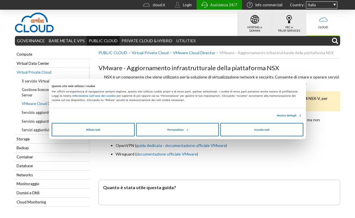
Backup (23, 148)
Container (25, 157)
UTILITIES (186, 40)
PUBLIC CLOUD (103, 40)
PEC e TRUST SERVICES (289, 21)
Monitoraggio (28, 183)
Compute (24, 54)
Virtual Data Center (33, 63)
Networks (25, 175)
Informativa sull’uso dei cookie (93, 95)
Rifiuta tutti (93, 129)
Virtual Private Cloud (34, 72)
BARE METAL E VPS (67, 40)
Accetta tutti (261, 129)
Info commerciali (263, 5)
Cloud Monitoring (31, 202)
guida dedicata (149, 145)
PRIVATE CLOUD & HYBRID (147, 40)
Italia (312, 5)
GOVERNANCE (31, 40)
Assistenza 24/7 (218, 5)
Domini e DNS (28, 193)
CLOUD (323, 20)
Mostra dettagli (286, 115)
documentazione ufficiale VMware (195, 145)
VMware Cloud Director (194, 52)
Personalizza (178, 129)
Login (182, 5)
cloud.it (152, 5)
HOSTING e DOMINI (255, 21)
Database (25, 166)
